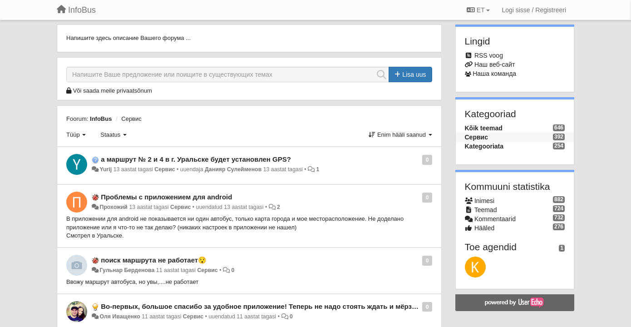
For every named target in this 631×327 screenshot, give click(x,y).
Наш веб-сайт (494, 64)
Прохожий (113, 207)
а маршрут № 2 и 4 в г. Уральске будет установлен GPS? (196, 159)
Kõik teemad (484, 128)
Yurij (105, 169)
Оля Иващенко (119, 316)
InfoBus (101, 118)
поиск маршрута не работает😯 (154, 260)
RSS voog (488, 55)
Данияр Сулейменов (233, 169)
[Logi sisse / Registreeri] (534, 10)
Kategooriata (484, 146)
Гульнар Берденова (126, 270)
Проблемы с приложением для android (166, 197)
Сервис (131, 118)
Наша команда (494, 73)
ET (478, 10)
